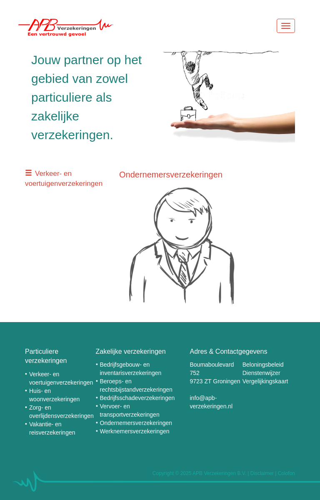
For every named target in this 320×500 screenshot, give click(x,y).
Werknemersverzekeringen (135, 431)
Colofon (286, 473)
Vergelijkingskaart (265, 381)
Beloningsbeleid (263, 364)
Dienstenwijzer (261, 373)
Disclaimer (262, 473)
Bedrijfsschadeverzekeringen (137, 398)
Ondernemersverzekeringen (136, 423)
